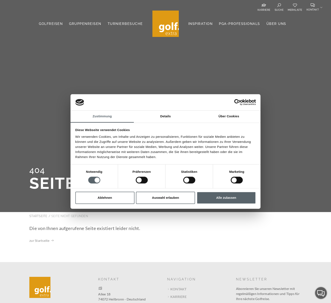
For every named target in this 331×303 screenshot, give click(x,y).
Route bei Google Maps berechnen (124, 287)
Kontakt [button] (313, 9)
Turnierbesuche (125, 24)
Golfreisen (51, 24)
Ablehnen (105, 197)
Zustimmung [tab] (102, 116)
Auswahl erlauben (165, 197)
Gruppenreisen (85, 24)
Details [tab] (165, 116)
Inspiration (200, 24)
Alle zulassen (226, 197)
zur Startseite (39, 221)
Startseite (38, 196)
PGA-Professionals (239, 24)
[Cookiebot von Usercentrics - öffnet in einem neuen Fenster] (237, 102)
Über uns (276, 24)
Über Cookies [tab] (228, 116)
